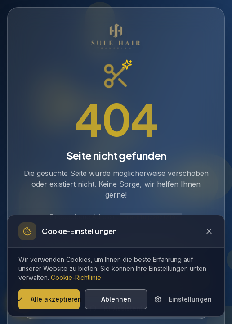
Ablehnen (116, 299)
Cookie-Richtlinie (76, 277)
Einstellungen (183, 299)
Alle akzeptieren (49, 299)
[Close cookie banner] (209, 231)
